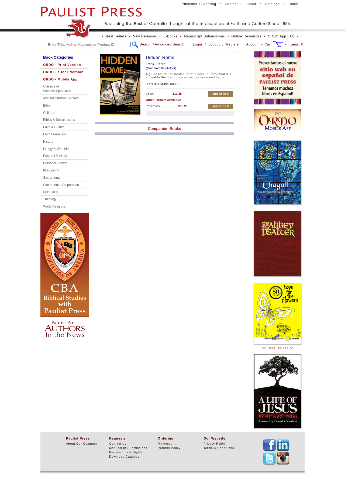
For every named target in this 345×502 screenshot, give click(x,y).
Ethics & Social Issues (59, 120)
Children (49, 113)
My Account (167, 443)
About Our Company (82, 443)
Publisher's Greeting (199, 4)
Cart (268, 44)
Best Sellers (116, 36)
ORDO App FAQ (281, 36)
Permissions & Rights (126, 452)
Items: (296, 44)
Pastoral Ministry (55, 156)
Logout (214, 44)
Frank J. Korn (155, 64)
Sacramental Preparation (61, 185)
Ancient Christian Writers (61, 98)
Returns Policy (169, 448)
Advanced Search (170, 44)
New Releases (145, 36)
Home (293, 4)
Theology (49, 199)
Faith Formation (54, 134)
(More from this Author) (161, 68)
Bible (46, 105)
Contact (231, 4)
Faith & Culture (54, 127)
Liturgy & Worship (55, 149)
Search (145, 44)
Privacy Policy (214, 443)
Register (233, 44)
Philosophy (51, 170)
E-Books (170, 36)
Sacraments (51, 178)
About (251, 4)
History (48, 141)
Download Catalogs (124, 456)
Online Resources (246, 36)
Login (197, 44)
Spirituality (50, 192)
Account (253, 44)
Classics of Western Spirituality (57, 89)
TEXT (269, 444)
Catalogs (272, 4)
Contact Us (117, 443)
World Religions (54, 206)
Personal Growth (55, 163)
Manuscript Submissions (204, 36)
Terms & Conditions (218, 448)
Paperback (153, 106)
